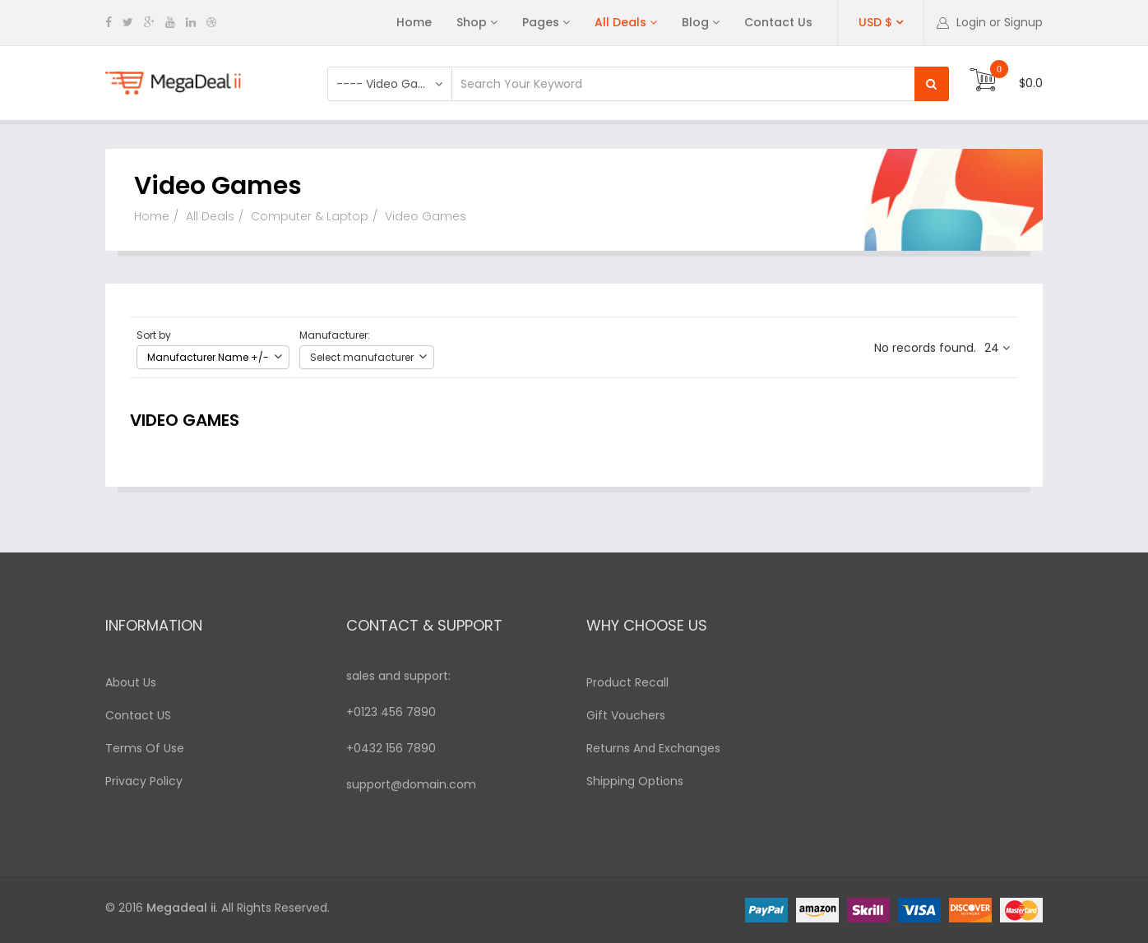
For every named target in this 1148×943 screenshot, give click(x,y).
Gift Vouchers (625, 715)
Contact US (138, 715)
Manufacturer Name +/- (208, 357)
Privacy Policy (144, 781)
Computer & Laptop (309, 216)
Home (414, 22)
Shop (471, 22)
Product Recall (627, 682)
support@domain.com (411, 784)
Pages (540, 22)
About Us (130, 682)
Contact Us (778, 22)
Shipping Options (634, 781)
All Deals (620, 22)
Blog (695, 22)
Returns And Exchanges (653, 748)
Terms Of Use (144, 748)
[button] (990, 22)
